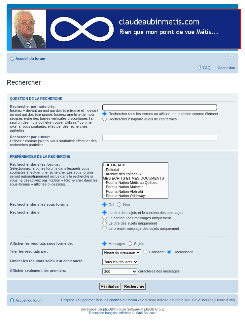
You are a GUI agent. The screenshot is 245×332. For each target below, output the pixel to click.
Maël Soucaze (145, 313)
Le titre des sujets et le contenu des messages (142, 213)
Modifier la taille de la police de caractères (230, 57)
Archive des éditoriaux (135, 174)
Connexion (226, 68)
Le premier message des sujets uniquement (140, 228)
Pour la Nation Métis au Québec (135, 183)
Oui (108, 205)
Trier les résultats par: (29, 251)
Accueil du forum (30, 59)
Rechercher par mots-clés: (33, 106)
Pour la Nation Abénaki (135, 191)
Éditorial (135, 170)
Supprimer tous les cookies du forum (107, 300)
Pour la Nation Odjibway (135, 196)
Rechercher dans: (25, 212)
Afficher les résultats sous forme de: (41, 243)
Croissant (154, 252)
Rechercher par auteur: (30, 137)
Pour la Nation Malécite (135, 187)
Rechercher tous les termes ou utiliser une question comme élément (160, 114)
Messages (113, 244)
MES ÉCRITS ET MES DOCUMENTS (135, 178)
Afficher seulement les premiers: (38, 270)
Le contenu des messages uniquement (136, 218)
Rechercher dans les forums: (35, 164)
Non (123, 205)
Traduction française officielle (109, 313)
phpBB (108, 309)
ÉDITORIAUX (135, 165)
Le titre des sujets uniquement (129, 223)
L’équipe (68, 300)
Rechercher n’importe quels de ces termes (139, 119)
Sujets (136, 244)
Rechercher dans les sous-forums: (40, 204)
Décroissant (179, 252)
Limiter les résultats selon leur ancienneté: (47, 261)
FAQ (206, 68)
